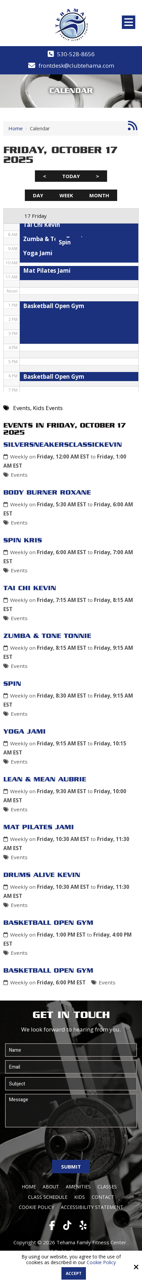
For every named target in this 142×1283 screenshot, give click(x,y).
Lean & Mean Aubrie (44, 780)
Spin (12, 684)
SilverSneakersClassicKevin (62, 445)
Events (19, 474)
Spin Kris (22, 541)
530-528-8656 (76, 54)
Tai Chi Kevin (29, 588)
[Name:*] (71, 1050)
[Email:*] (71, 1067)
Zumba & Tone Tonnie (47, 636)
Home (15, 128)
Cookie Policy (101, 1262)
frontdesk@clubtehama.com (76, 65)
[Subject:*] (71, 1083)
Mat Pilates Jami (38, 827)
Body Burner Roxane (47, 493)
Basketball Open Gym (48, 923)
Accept (74, 1273)
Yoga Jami (24, 732)
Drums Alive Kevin (41, 875)
